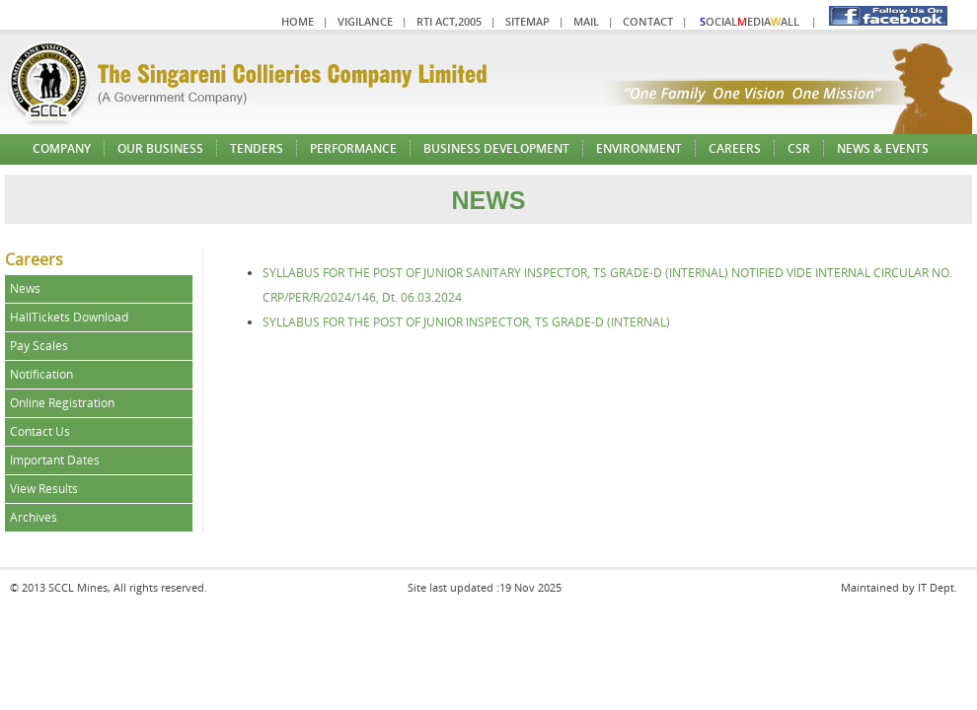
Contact (648, 21)
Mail (586, 21)
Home (297, 21)
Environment (639, 148)
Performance (353, 148)
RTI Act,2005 (449, 21)
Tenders (256, 148)
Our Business (160, 148)
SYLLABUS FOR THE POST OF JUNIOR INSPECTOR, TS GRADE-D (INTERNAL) (466, 322)
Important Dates (55, 460)
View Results (44, 488)
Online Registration (62, 402)
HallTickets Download (69, 317)
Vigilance (365, 21)
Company (62, 148)
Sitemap (527, 21)
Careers (735, 148)
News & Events (883, 148)
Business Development (496, 148)
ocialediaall (749, 21)
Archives (33, 517)
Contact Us (40, 431)
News (25, 288)
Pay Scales (39, 345)
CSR (799, 148)
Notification (41, 374)
